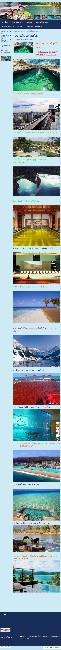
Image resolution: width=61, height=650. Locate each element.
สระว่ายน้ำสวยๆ (22, 31)
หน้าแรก (15, 31)
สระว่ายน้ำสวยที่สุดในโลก (24, 39)
